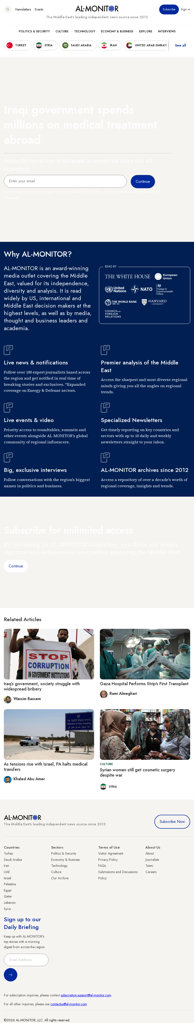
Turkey (8, 853)
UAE (7, 871)
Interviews (167, 31)
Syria (7, 908)
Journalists (152, 859)
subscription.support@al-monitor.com (86, 995)
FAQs (102, 865)
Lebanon (10, 902)
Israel (7, 878)
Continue (16, 566)
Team (149, 865)
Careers (151, 871)
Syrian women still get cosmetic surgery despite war (137, 772)
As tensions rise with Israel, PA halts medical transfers (45, 767)
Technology (84, 31)
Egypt (7, 890)
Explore (145, 31)
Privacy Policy (108, 859)
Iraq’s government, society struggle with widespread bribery (42, 686)
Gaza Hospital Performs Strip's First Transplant (144, 684)
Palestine (10, 884)
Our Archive (59, 878)
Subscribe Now (172, 821)
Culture (61, 31)
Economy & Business (117, 31)
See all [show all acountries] (180, 45)
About (150, 853)
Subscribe (169, 9)
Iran (6, 865)
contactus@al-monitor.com (68, 1004)
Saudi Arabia (13, 859)
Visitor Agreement (110, 853)
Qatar (8, 896)
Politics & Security (34, 31)
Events (39, 9)
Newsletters (23, 9)
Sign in (185, 9)
